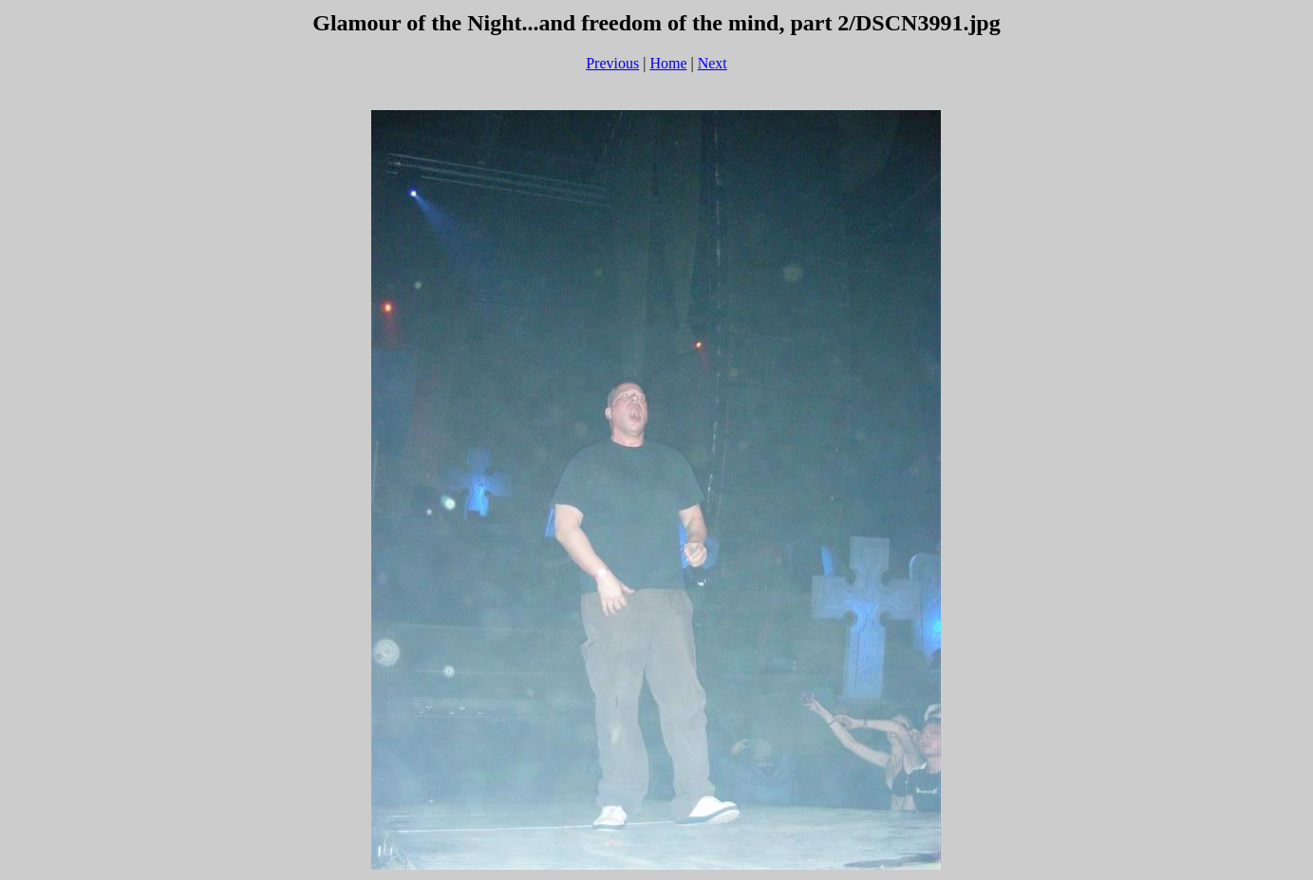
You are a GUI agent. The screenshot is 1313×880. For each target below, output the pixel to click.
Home (667, 63)
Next (712, 63)
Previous (612, 63)
